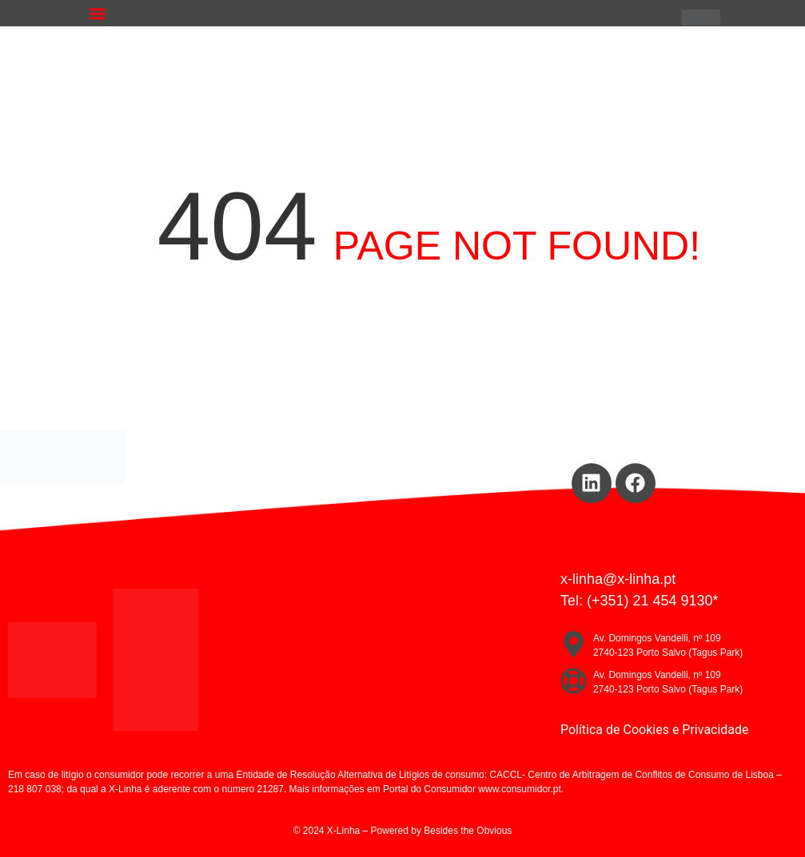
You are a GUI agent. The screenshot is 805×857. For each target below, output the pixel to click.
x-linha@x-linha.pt (617, 579)
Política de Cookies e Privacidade (654, 729)
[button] (98, 13)
